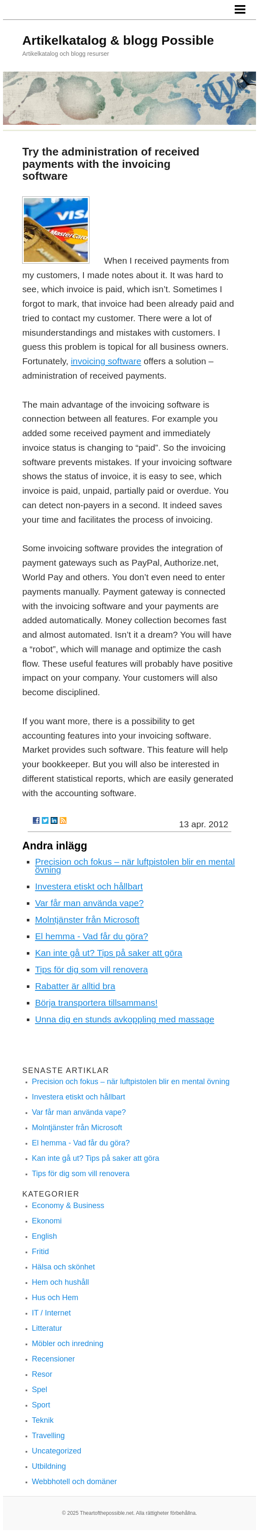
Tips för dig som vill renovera (91, 969)
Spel (39, 1389)
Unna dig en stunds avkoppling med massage (124, 1019)
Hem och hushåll (60, 1282)
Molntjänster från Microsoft (87, 919)
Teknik (43, 1420)
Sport (41, 1405)
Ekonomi (47, 1221)
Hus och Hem (55, 1297)
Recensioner (53, 1359)
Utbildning (49, 1466)
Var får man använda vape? (89, 903)
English (44, 1236)
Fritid (40, 1251)
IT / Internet (51, 1313)
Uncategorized (56, 1451)
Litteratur (47, 1328)
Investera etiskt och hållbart (89, 886)
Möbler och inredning (68, 1343)
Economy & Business (68, 1205)
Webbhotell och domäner (74, 1481)
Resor (42, 1374)
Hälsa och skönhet (63, 1267)
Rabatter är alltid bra (75, 986)
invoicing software (106, 361)
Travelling (48, 1435)
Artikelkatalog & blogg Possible (118, 40)
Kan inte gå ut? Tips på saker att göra (108, 953)
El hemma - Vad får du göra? (91, 936)
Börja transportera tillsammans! (96, 1002)
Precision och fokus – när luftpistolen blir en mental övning (135, 866)
